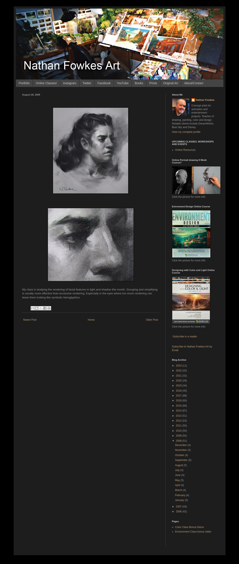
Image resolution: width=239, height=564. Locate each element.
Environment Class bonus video (193, 531)
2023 (179, 365)
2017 (179, 395)
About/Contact (193, 83)
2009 (179, 435)
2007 (179, 506)
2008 (179, 440)
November (181, 450)
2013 (179, 415)
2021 (179, 375)
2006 (179, 511)
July (177, 470)
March (179, 490)
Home (91, 319)
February (180, 495)
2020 (179, 380)
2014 (179, 410)
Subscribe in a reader (185, 336)
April (178, 485)
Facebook (104, 83)
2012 (179, 420)
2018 (179, 390)
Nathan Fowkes (205, 100)
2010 (179, 430)
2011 (179, 425)
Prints (153, 83)
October (180, 455)
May (178, 480)
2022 (179, 370)
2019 (179, 385)
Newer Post (30, 319)
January (180, 500)
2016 (179, 400)
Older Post (152, 319)
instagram (69, 83)
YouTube (123, 83)
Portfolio (24, 83)
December (181, 445)
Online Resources (185, 149)
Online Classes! (46, 83)
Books (139, 83)
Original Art (170, 83)
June (178, 475)
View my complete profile (186, 131)
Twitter (86, 83)
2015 (179, 405)
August (179, 465)
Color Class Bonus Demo (189, 527)
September (181, 460)
